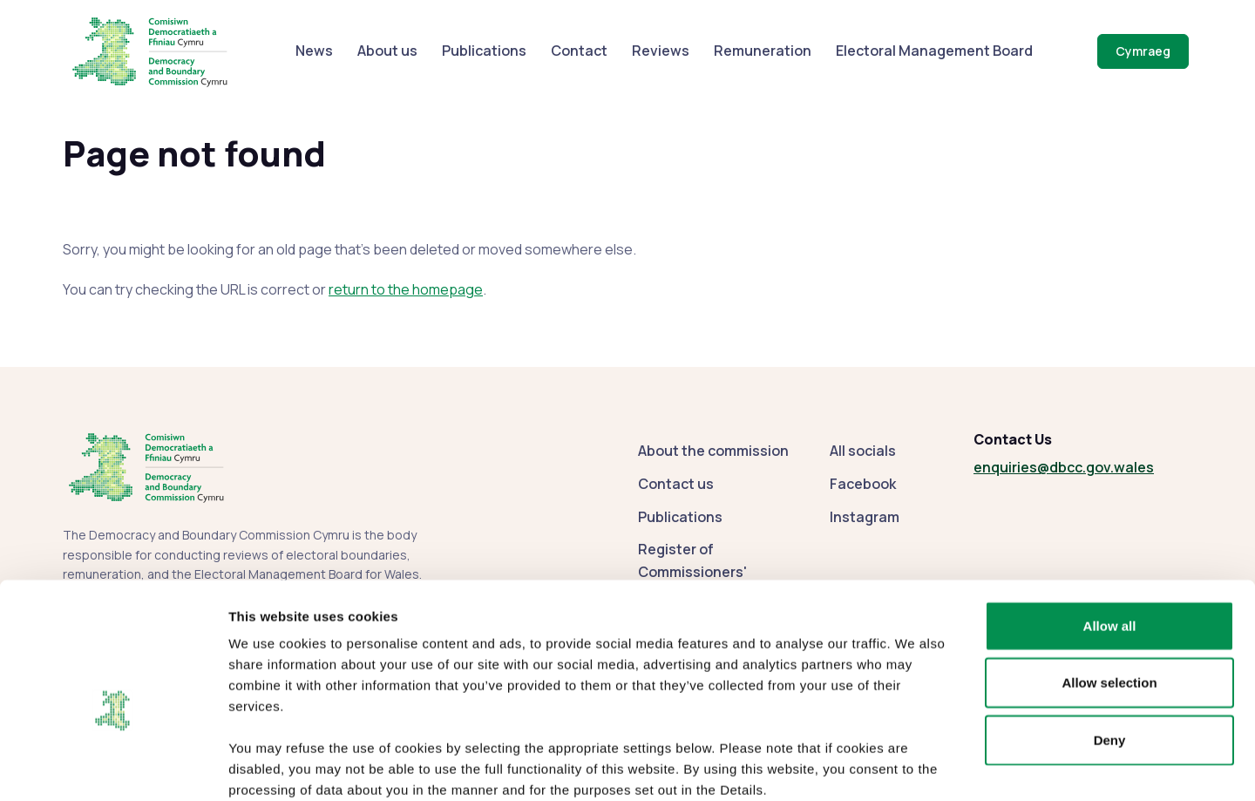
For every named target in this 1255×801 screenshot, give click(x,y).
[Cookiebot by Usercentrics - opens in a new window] (113, 767)
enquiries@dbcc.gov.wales (1063, 467)
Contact (579, 50)
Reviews (660, 50)
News (314, 50)
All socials (863, 450)
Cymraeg (1143, 51)
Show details (914, 766)
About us (387, 50)
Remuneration (762, 50)
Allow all (1109, 532)
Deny (1110, 646)
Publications (484, 50)
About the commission (713, 450)
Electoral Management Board (934, 50)
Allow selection (1109, 589)
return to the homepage (406, 289)
